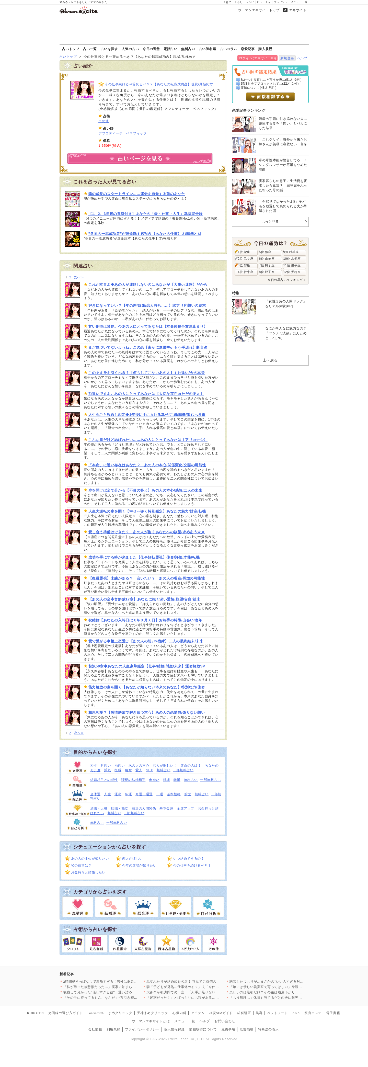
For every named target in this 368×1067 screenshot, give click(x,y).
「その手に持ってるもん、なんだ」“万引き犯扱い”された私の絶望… (116, 998)
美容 (259, 1013)
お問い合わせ (224, 1021)
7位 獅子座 (267, 265)
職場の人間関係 (144, 808)
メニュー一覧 (299, 2)
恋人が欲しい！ (165, 765)
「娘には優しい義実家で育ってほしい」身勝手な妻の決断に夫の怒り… (284, 987)
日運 (159, 794)
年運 (128, 794)
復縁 (117, 770)
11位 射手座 (292, 265)
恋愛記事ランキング (249, 110)
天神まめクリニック (152, 1013)
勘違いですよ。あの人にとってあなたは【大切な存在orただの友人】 (146, 394)
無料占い (188, 49)
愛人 (138, 770)
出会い (154, 780)
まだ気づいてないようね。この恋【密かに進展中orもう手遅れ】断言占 (148, 347)
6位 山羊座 (267, 258)
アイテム (198, 1013)
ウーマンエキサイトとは (151, 1021)
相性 (93, 765)
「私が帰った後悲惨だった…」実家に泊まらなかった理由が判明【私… (118, 987)
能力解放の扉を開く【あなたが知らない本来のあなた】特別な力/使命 (146, 687)
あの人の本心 (139, 765)
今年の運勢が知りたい (139, 865)
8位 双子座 (267, 272)
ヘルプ (302, 58)
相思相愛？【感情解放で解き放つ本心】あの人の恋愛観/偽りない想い (146, 712)
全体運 (95, 794)
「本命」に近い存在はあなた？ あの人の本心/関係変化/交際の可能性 (147, 465)
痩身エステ (313, 1013)
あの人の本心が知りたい (90, 858)
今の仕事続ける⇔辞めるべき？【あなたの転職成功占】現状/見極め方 (159, 84)
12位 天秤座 (292, 272)
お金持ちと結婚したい (88, 872)
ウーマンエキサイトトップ (259, 10)
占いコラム (228, 49)
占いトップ (70, 49)
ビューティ (264, 2)
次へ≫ (79, 277)
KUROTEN (35, 1013)
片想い (106, 765)
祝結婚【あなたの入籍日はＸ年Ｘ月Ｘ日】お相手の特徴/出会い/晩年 (145, 620)
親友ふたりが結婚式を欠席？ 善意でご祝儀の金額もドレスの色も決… (200, 981)
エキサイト (297, 10)
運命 (117, 794)
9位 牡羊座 (291, 252)
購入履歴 (265, 49)
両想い (119, 765)
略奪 (128, 770)
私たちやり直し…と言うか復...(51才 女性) (271, 80)
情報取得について (203, 1029)
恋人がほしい (132, 858)
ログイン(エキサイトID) (257, 58)
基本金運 (166, 808)
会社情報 (95, 1029)
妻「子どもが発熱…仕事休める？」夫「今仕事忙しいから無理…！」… (201, 987)
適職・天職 (99, 808)
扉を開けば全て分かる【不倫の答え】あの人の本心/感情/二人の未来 (145, 490)
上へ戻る (270, 360)
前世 (187, 794)
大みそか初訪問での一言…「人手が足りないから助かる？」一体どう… (201, 992)
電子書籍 (333, 1013)
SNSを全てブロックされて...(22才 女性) (270, 83)
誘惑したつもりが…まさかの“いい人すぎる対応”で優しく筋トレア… (282, 981)
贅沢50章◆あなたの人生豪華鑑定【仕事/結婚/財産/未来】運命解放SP (146, 666)
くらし (238, 2)
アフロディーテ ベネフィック (122, 133)
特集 (235, 293)
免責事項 (228, 1029)
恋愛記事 (248, 49)
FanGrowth (95, 1013)
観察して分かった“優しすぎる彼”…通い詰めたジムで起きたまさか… (116, 992)
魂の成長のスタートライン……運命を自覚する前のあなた (136, 194)
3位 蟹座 (244, 265)
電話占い (170, 49)
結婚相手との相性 (104, 780)
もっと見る (270, 221)
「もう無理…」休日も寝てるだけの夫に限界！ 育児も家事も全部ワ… (283, 998)
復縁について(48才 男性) (258, 87)
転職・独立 (119, 808)
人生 (107, 794)
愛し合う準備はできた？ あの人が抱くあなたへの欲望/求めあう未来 (146, 532)
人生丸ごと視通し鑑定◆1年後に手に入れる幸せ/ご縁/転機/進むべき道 (147, 415)
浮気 (107, 770)
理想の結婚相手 (133, 780)
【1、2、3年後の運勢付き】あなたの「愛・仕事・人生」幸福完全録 (145, 214)
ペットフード (277, 1013)
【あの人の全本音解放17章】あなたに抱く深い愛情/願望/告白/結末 (144, 599)
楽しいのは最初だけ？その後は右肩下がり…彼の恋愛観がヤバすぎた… (284, 992)
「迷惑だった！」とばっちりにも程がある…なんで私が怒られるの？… (201, 998)
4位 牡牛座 (246, 272)
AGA (296, 1013)
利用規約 (113, 1029)
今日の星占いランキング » (286, 280)
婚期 (166, 780)
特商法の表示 (268, 1029)
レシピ (250, 2)
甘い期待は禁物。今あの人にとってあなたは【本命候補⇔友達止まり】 (148, 326)
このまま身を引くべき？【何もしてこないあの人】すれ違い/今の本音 (146, 373)
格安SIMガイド (221, 1013)
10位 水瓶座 (292, 258)
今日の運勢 (151, 49)
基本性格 (174, 794)
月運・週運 (144, 794)
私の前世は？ (81, 865)
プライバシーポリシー (142, 1029)
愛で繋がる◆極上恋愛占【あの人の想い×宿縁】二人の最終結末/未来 (145, 641)
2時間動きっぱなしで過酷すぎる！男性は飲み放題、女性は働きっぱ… (117, 981)
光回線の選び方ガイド (65, 1013)
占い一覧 (90, 49)
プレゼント (281, 2)
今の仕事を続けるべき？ (192, 865)
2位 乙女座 (246, 258)
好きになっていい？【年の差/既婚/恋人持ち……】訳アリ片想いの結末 (147, 305)
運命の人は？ (190, 765)
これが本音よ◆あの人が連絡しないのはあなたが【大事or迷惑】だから (148, 284)
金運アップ (185, 808)
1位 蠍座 (244, 252)
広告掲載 (247, 1029)
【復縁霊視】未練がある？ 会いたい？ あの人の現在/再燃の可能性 (146, 578)
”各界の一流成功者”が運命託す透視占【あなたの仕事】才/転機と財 (144, 234)
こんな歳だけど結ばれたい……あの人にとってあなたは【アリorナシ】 (148, 440)
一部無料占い (183, 770)
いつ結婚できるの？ (188, 858)
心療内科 (179, 1013)
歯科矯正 (244, 1013)
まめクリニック (120, 1013)
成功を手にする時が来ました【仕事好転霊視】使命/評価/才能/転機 (144, 557)
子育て (227, 2)
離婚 (177, 780)
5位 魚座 (265, 252)
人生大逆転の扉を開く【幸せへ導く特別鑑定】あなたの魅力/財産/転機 (147, 511)
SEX (149, 770)
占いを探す (109, 49)
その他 (103, 121)
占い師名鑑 (207, 49)
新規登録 (287, 58)
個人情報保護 (174, 1029)
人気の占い (130, 49)
